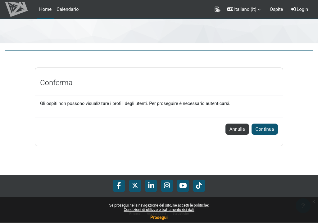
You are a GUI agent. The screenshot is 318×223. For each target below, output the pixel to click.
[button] (244, 9)
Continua (265, 129)
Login (299, 9)
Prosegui (159, 217)
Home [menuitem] (45, 9)
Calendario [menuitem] (68, 9)
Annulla (237, 129)
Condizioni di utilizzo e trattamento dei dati (159, 210)
